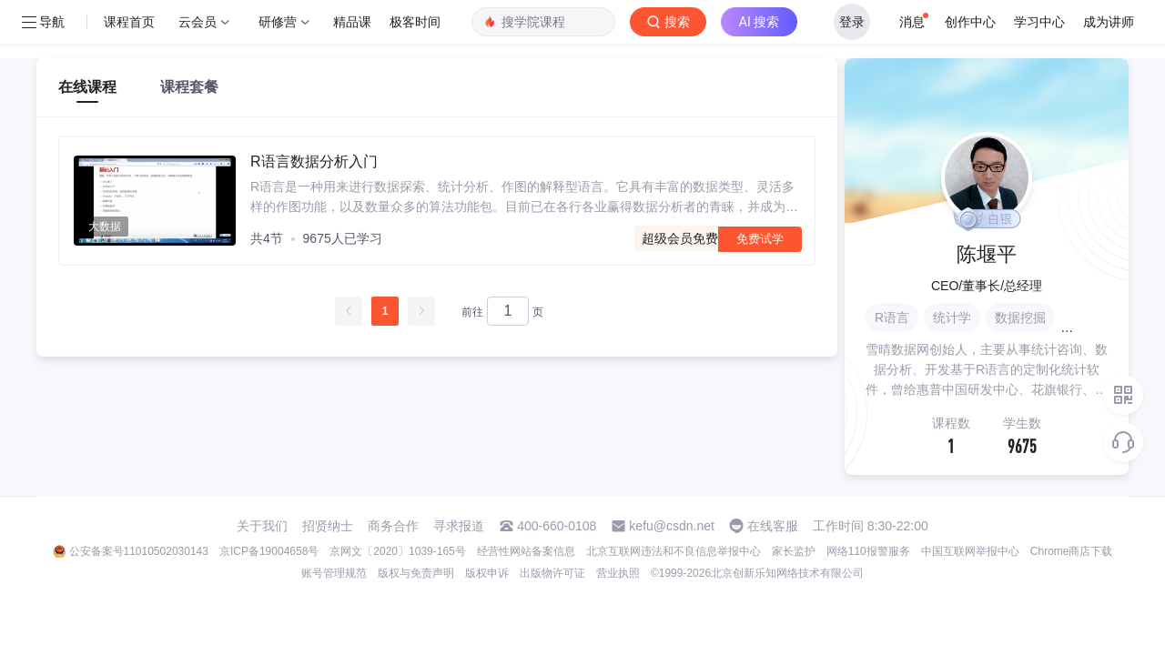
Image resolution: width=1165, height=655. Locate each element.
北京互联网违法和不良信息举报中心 (673, 551)
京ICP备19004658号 (269, 551)
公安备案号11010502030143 (138, 551)
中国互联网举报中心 (970, 551)
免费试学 (760, 239)
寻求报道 (458, 526)
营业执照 (618, 573)
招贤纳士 (327, 526)
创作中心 (970, 22)
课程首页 (129, 22)
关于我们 (262, 526)
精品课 (352, 22)
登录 (852, 22)
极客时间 (415, 22)
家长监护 (794, 551)
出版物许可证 (552, 573)
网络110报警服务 (868, 551)
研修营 (277, 22)
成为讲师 (1108, 22)
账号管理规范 (334, 573)
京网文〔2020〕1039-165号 (397, 551)
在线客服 (772, 526)
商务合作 (393, 526)
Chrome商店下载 (1071, 551)
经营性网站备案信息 (526, 551)
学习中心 (1039, 22)
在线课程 (87, 87)
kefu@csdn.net (671, 526)
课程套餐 (189, 87)
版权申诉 (487, 573)
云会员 (197, 22)
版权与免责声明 (416, 573)
